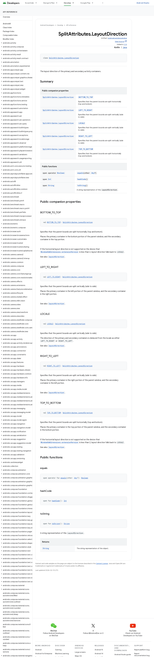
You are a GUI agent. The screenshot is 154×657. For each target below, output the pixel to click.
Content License (102, 563)
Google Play (85, 3)
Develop (60, 25)
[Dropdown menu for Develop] (74, 3)
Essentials (29, 3)
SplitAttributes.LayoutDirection (64, 58)
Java (125, 47)
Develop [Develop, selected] (67, 3)
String (51, 185)
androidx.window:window (117, 38)
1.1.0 (125, 44)
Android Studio (143, 3)
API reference (10, 12)
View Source (119, 42)
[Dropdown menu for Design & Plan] (58, 3)
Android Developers (47, 25)
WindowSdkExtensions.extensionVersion (59, 252)
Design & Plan (49, 3)
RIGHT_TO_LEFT (85, 136)
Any (92, 173)
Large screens (80, 652)
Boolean (60, 173)
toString (81, 185)
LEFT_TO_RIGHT (85, 110)
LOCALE (82, 123)
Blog (104, 3)
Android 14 (99, 653)
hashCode (81, 179)
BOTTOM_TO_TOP (86, 97)
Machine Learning (62, 653)
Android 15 (99, 650)
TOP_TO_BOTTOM (86, 149)
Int (49, 179)
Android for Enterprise (43, 653)
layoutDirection (56, 257)
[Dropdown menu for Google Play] (93, 3)
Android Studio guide (122, 654)
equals (80, 173)
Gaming (58, 650)
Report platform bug (142, 650)
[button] (15, 43)
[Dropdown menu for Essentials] (37, 3)
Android (38, 650)
